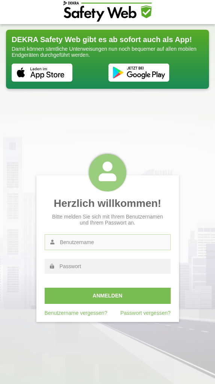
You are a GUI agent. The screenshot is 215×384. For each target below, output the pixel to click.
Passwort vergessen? (145, 313)
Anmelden (107, 296)
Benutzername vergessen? (76, 313)
